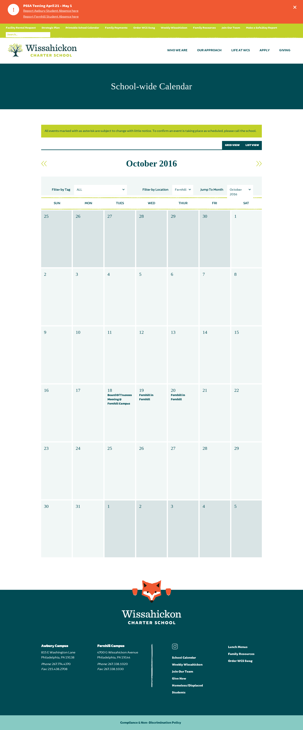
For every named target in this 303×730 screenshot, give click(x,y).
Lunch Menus (238, 647)
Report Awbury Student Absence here (50, 11)
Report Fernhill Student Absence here (51, 16)
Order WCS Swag (144, 27)
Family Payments (116, 27)
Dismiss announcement (296, 6)
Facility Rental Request (21, 27)
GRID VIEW (232, 145)
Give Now (179, 678)
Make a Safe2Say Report (261, 27)
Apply (265, 50)
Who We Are (177, 50)
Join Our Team (231, 27)
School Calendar (184, 657)
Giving (284, 50)
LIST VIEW (252, 145)
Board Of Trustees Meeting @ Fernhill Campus (119, 399)
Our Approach (209, 50)
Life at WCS (240, 50)
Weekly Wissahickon (174, 27)
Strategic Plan (51, 27)
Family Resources (204, 27)
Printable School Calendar (82, 27)
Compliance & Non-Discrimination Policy (150, 722)
